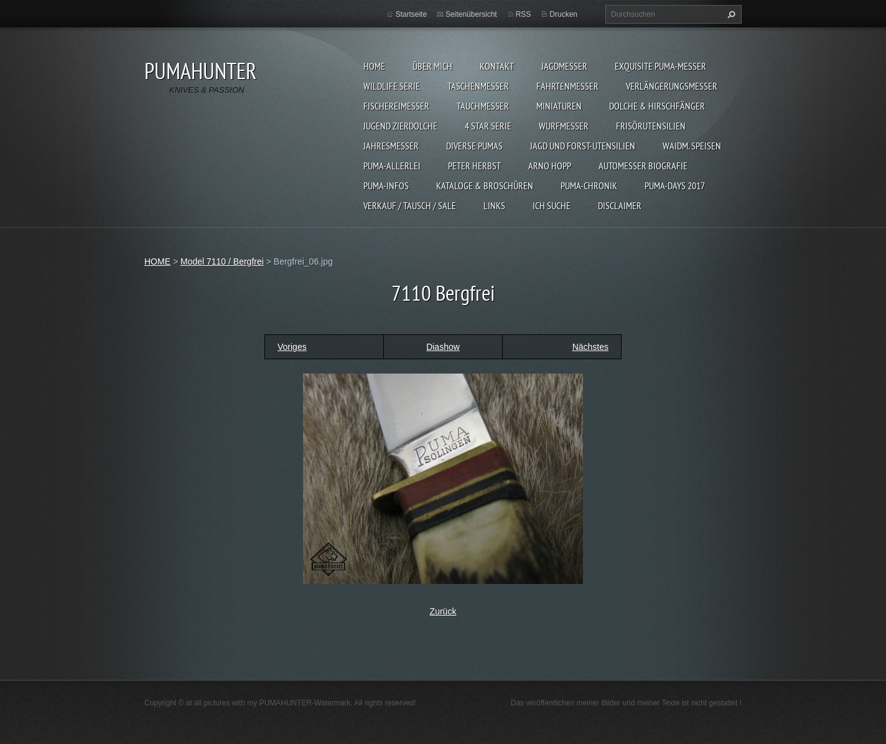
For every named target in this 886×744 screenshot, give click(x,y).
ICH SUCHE (552, 205)
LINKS (494, 205)
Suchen (729, 14)
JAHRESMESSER (391, 145)
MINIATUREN (559, 106)
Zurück (443, 611)
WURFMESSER (564, 126)
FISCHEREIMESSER (396, 106)
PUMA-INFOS (386, 185)
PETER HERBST (474, 165)
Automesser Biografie (643, 165)
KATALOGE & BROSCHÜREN (484, 185)
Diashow (443, 347)
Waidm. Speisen (692, 145)
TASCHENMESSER (478, 86)
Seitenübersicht (471, 14)
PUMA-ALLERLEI (392, 165)
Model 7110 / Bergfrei (222, 261)
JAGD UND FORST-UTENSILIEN (582, 145)
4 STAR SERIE (488, 126)
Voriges (292, 347)
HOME (374, 66)
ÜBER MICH (432, 66)
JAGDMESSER (564, 66)
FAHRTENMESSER (567, 86)
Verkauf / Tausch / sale (409, 205)
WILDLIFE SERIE (391, 86)
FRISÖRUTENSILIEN (651, 126)
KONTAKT (497, 66)
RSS (523, 14)
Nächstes (590, 347)
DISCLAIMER (619, 205)
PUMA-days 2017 (675, 185)
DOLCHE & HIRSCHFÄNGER (657, 106)
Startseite (411, 14)
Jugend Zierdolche (400, 126)
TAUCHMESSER (483, 106)
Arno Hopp (549, 165)
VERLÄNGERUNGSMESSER (671, 86)
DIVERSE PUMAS (474, 145)
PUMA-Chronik (589, 185)
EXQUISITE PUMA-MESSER (660, 66)
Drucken (563, 14)
